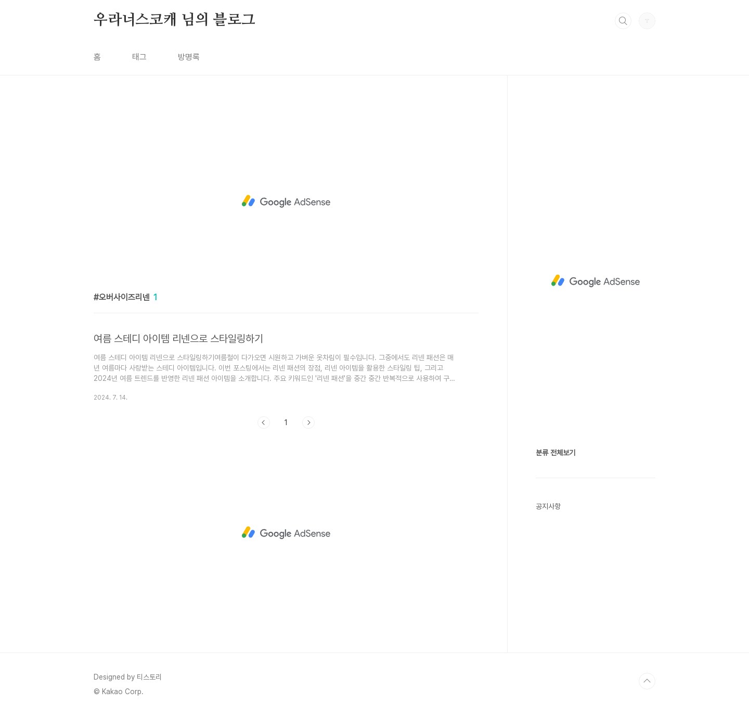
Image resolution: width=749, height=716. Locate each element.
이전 (263, 422)
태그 (139, 57)
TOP (647, 681)
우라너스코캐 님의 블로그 (174, 20)
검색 (623, 21)
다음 (308, 422)
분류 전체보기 (555, 453)
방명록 (189, 57)
